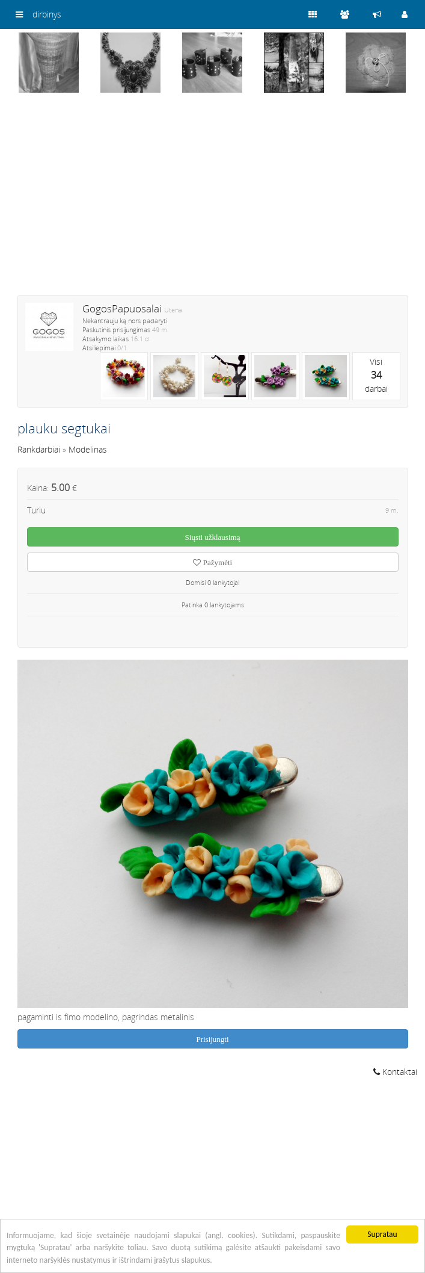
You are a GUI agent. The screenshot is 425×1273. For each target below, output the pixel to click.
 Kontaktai (395, 1071)
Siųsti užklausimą (212, 537)
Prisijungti (212, 1039)
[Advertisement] (212, 201)
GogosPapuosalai (122, 308)
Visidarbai (376, 375)
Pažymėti (212, 562)
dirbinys (46, 14)
